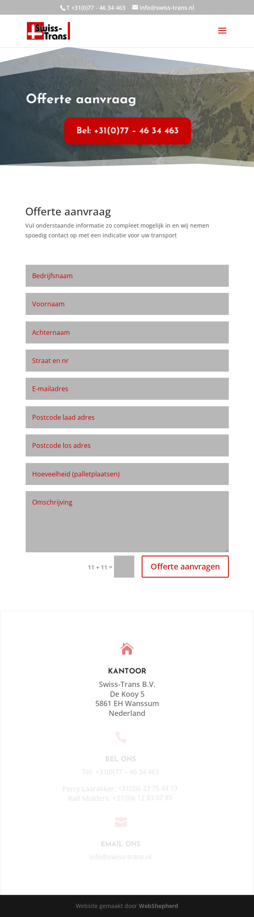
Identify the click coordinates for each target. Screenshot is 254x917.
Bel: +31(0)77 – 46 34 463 (123, 131)
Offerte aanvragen (185, 566)
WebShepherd (158, 906)
